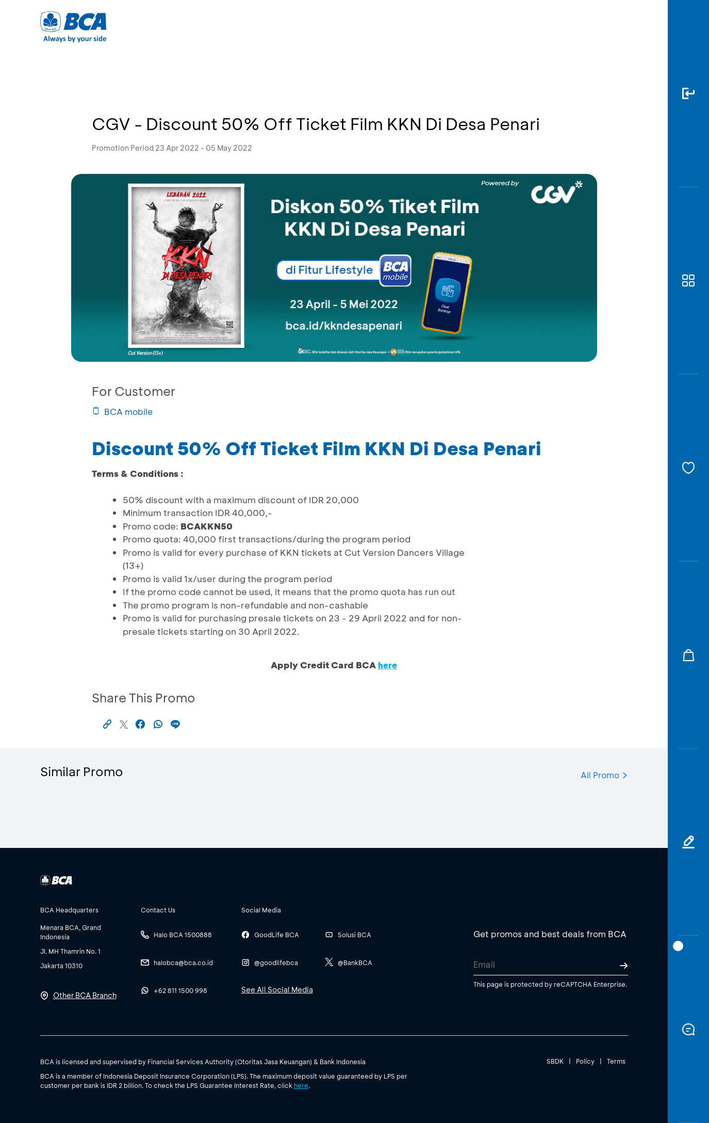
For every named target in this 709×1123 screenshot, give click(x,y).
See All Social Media (277, 989)
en (619, 27)
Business (320, 26)
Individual (251, 26)
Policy (585, 1061)
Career (462, 26)
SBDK (555, 1061)
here (301, 1085)
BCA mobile (122, 411)
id (600, 27)
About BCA (393, 26)
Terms (616, 1061)
